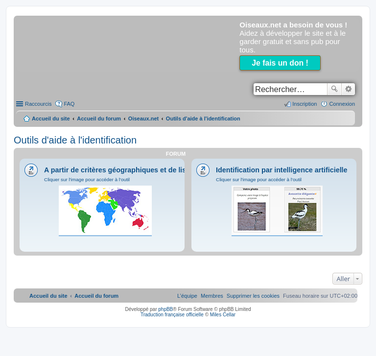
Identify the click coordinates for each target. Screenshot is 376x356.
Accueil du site (51, 118)
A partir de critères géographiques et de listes (120, 169)
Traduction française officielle (172, 314)
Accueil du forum (99, 118)
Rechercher (334, 89)
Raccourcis (38, 104)
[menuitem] (253, 296)
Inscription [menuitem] (304, 104)
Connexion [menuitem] (342, 104)
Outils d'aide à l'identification (75, 140)
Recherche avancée (348, 89)
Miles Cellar (222, 314)
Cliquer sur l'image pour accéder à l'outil (87, 179)
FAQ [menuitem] (69, 104)
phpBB (165, 309)
